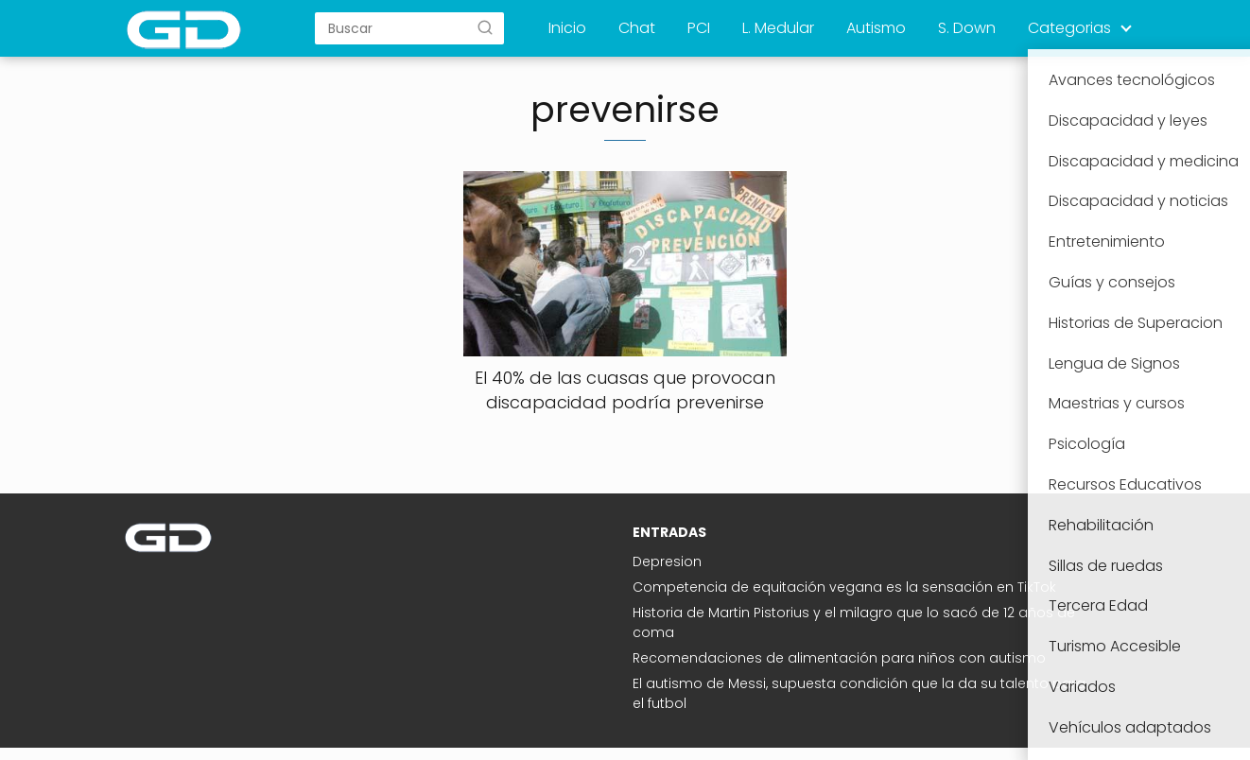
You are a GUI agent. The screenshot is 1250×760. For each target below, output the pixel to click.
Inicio (567, 28)
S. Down (967, 28)
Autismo (876, 28)
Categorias (1069, 28)
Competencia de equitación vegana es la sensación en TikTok (844, 587)
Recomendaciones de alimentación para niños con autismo (839, 657)
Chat (636, 28)
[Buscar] (485, 27)
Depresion (667, 561)
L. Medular (778, 28)
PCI (698, 28)
